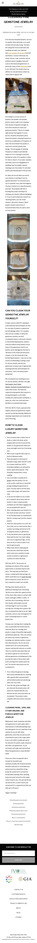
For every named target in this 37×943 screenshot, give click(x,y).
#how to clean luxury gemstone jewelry (18, 821)
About (18, 908)
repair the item (26, 577)
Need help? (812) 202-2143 (18, 935)
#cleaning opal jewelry (18, 807)
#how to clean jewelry (18, 817)
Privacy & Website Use (18, 903)
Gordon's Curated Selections (20, 387)
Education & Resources (19, 899)
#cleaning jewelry (18, 803)
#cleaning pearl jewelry (18, 814)
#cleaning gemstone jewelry (18, 800)
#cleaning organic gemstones (18, 810)
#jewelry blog (18, 824)
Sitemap (18, 917)
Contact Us (18, 889)
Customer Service (18, 894)
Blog (18, 912)
